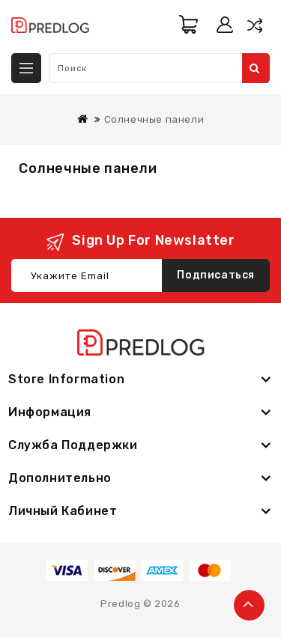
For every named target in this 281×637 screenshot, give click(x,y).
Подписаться (216, 275)
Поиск (255, 68)
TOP (249, 605)
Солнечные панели (154, 119)
